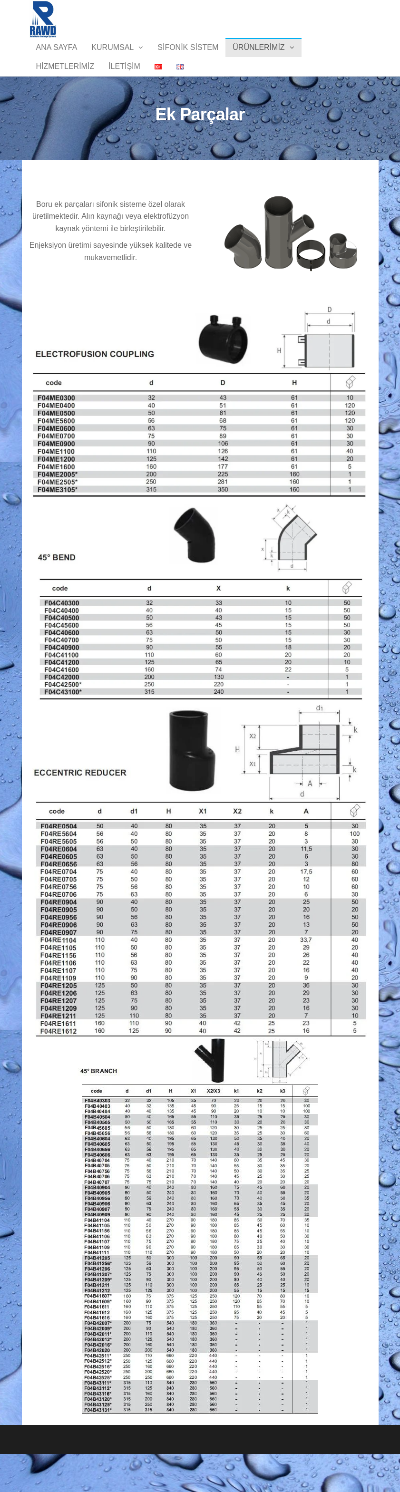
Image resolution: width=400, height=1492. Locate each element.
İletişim (124, 95)
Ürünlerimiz (258, 57)
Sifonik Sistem (187, 57)
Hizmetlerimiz (65, 95)
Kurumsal (112, 57)
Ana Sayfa (57, 57)
